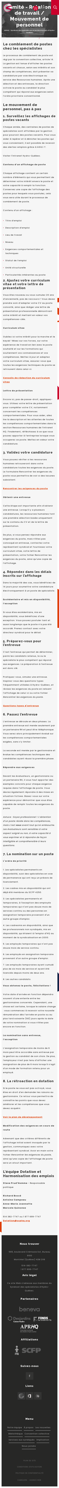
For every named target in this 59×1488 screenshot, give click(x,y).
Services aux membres (28, 38)
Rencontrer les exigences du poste (25, 488)
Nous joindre (29, 1446)
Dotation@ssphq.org (16, 1220)
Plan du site (29, 1460)
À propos (29, 1427)
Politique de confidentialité (30, 1473)
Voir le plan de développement (22, 1117)
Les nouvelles (43, 1427)
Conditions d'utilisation (29, 1467)
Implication (43, 1439)
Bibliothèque (15, 1433)
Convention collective (37, 1433)
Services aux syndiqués (22, 1439)
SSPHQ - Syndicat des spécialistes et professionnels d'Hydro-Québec (29, 31)
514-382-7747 (29, 1265)
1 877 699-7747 (29, 1269)
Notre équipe (14, 1427)
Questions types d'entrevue (21, 705)
